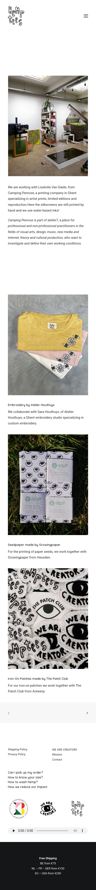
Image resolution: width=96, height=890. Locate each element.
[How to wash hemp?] (48, 782)
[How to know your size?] (48, 777)
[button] (86, 16)
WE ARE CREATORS (64, 749)
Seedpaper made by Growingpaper (34, 545)
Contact (57, 759)
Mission (57, 754)
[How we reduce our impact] (48, 787)
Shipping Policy (17, 749)
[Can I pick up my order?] (48, 772)
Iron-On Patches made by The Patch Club (38, 679)
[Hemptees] (48, 16)
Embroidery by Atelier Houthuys (31, 405)
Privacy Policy (16, 754)
